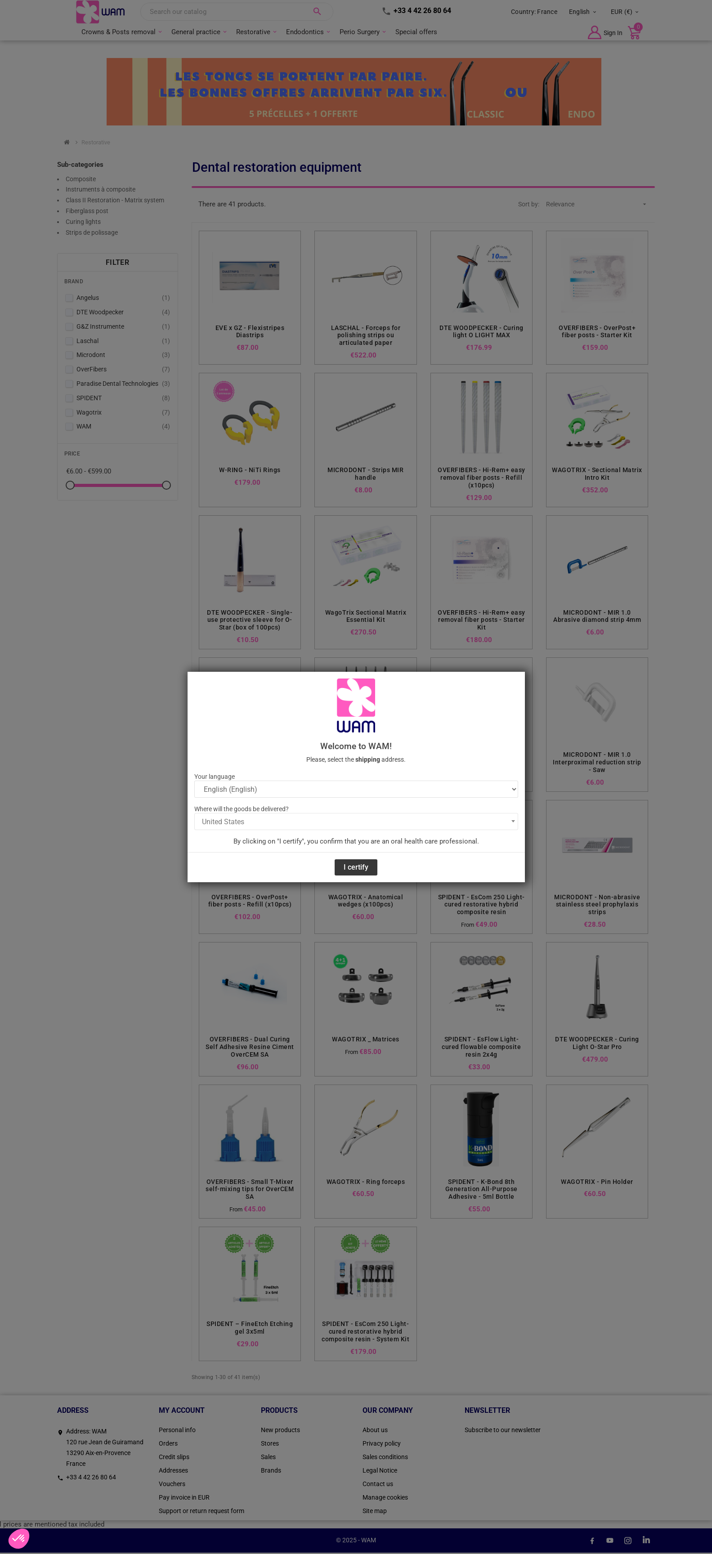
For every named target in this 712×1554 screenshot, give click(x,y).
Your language (214, 776)
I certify (356, 867)
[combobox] (356, 821)
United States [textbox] (223, 821)
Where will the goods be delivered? (241, 809)
